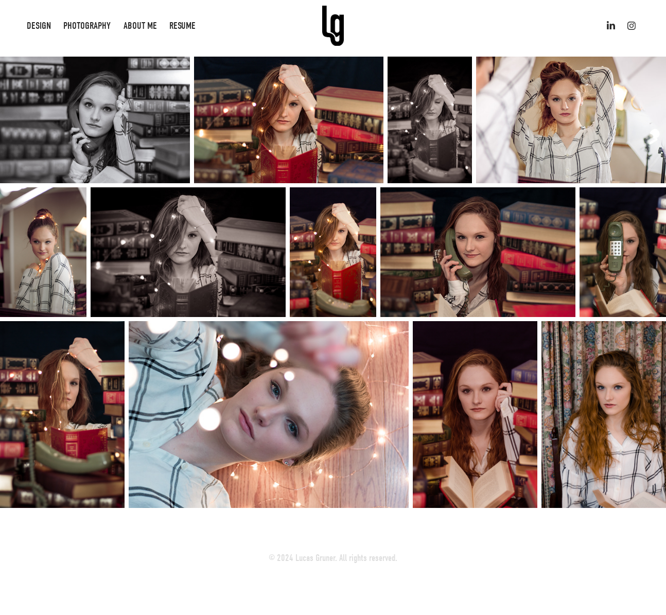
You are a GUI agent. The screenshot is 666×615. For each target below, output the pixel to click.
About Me (140, 25)
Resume (182, 25)
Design (39, 25)
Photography (87, 25)
